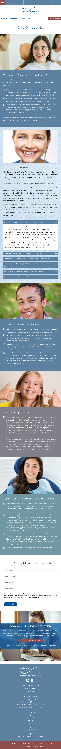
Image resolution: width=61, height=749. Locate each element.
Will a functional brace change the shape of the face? (23, 222)
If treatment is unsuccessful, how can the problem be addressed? (26, 259)
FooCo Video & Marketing (34, 746)
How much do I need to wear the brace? (18, 277)
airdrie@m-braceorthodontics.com (30, 736)
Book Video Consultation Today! (30, 640)
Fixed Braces (25, 19)
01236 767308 (30, 730)
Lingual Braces (14, 19)
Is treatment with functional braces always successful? (22, 253)
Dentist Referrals (54, 19)
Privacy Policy (30, 691)
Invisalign (4, 19)
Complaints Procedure (30, 688)
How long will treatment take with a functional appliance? (24, 272)
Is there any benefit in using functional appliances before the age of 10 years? (28, 265)
